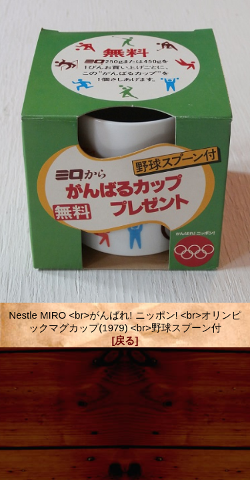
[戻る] (125, 340)
